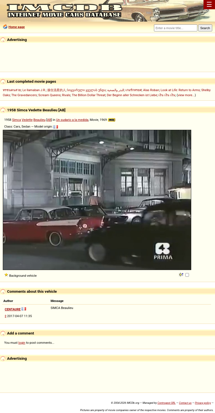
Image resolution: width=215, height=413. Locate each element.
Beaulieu (39, 120)
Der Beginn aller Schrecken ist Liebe (132, 95)
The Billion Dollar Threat (88, 95)
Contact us (185, 402)
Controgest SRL (166, 402)
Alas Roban (151, 90)
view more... (186, 95)
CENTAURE (13, 309)
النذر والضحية (115, 90)
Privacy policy (203, 402)
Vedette (27, 120)
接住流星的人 (56, 90)
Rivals (66, 95)
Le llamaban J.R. (34, 90)
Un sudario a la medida (72, 120)
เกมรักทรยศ (133, 90)
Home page (16, 27)
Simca (16, 120)
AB (49, 120)
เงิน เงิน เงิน (166, 95)
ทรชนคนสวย (12, 90)
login (21, 343)
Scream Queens (49, 95)
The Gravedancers (24, 95)
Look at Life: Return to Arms (180, 90)
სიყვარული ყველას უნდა (86, 90)
